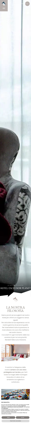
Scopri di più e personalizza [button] (15, 420)
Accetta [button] (22, 417)
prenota (24, 4)
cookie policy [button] (5, 408)
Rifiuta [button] (8, 417)
